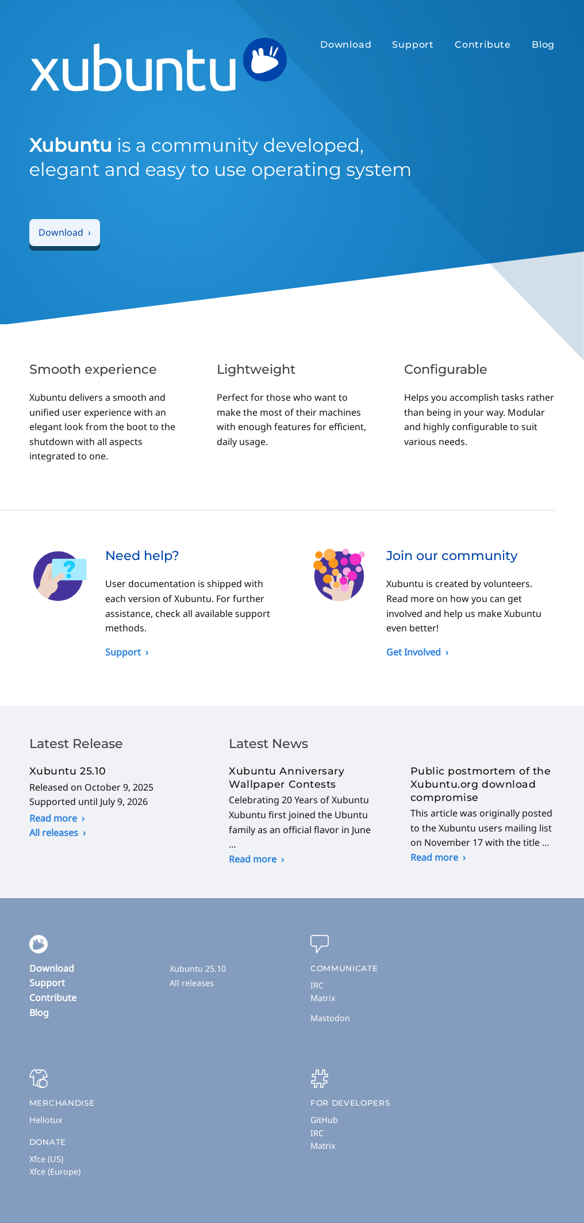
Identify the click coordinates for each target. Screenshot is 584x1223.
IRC (317, 985)
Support (413, 44)
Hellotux (46, 1119)
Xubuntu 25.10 (198, 968)
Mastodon (330, 1018)
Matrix (323, 997)
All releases (53, 832)
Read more (53, 818)
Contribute (483, 44)
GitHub (324, 1119)
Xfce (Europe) (54, 1171)
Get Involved (413, 652)
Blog (543, 44)
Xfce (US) (46, 1158)
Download (345, 44)
